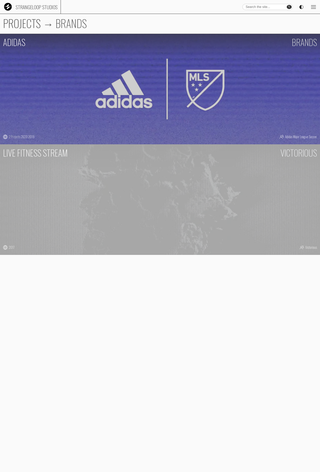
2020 (24, 136)
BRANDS (304, 42)
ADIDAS (14, 42)
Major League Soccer (305, 136)
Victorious (311, 247)
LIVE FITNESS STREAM (35, 152)
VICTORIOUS (298, 153)
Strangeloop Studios (37, 7)
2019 (31, 136)
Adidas (288, 136)
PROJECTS (22, 23)
